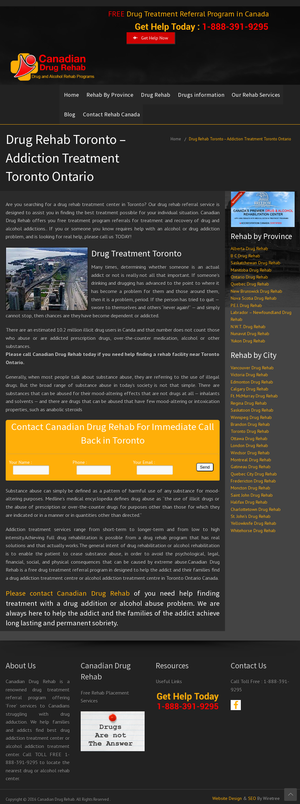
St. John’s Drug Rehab (251, 511)
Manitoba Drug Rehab (251, 265)
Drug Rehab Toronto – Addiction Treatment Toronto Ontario (240, 134)
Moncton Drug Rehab (250, 483)
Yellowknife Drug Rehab (253, 518)
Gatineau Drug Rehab (251, 462)
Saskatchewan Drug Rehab (255, 258)
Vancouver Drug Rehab (252, 363)
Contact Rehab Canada (112, 110)
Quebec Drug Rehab (250, 279)
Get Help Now (150, 38)
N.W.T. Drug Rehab (248, 322)
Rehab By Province (111, 93)
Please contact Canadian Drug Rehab (68, 588)
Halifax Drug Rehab (249, 497)
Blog (69, 110)
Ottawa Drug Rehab (249, 434)
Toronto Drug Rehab (250, 426)
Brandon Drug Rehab (250, 419)
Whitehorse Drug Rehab (253, 526)
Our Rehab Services (261, 93)
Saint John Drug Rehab (252, 490)
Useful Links (169, 676)
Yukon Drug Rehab (248, 336)
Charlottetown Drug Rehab (256, 504)
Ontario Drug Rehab (249, 272)
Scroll (290, 794)
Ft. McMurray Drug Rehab (254, 391)
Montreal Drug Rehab (251, 455)
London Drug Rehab (249, 441)
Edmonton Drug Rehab (252, 377)
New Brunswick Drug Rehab (256, 286)
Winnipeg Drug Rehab (251, 412)
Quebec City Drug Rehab (254, 469)
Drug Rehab (158, 93)
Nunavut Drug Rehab (250, 329)
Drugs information (205, 93)
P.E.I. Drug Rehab (246, 301)
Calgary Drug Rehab (249, 384)
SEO (252, 793)
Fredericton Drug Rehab (253, 476)
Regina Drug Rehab (249, 398)
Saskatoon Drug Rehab (252, 405)
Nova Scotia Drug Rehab (254, 293)
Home (71, 93)
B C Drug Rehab (245, 251)
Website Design (227, 793)
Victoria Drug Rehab (249, 370)
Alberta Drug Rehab (249, 244)
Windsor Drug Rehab (250, 448)
